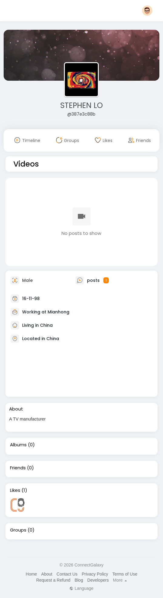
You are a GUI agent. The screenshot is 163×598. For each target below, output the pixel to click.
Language (81, 588)
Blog (79, 580)
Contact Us (67, 574)
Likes (15, 490)
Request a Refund (53, 580)
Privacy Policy (95, 574)
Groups (18, 530)
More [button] (120, 580)
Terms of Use (124, 574)
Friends (18, 467)
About (46, 574)
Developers (98, 580)
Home (31, 574)
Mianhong (58, 312)
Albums (18, 444)
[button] (147, 10)
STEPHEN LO (81, 105)
